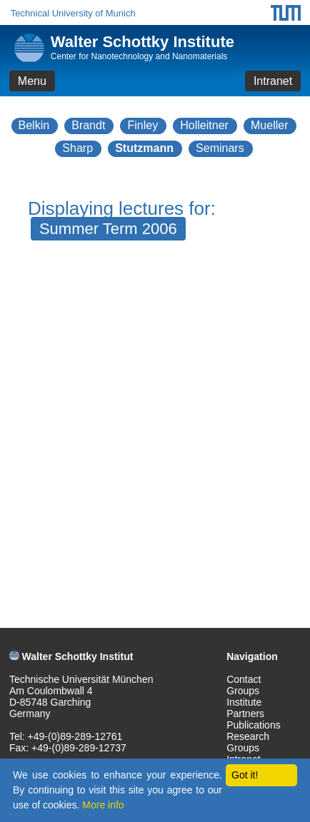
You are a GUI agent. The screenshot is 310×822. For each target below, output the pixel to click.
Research (247, 736)
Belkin (34, 125)
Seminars (220, 148)
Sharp (77, 148)
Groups (242, 690)
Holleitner (204, 125)
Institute (243, 702)
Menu (32, 81)
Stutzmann (144, 148)
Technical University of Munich (73, 13)
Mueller (269, 125)
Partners (245, 713)
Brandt (88, 125)
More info (103, 805)
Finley (142, 125)
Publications (253, 725)
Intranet (273, 81)
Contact (243, 679)
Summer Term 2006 (108, 229)
